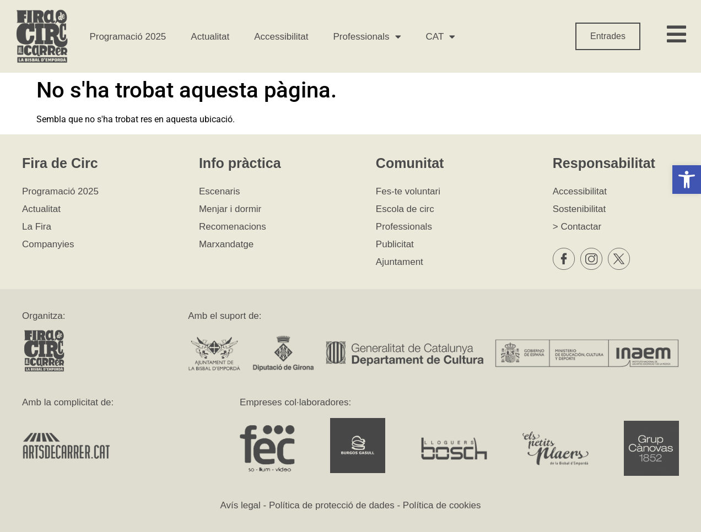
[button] (686, 179)
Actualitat (210, 36)
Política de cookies (442, 505)
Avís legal (240, 505)
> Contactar (577, 226)
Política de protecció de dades (332, 505)
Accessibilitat (281, 36)
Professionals (367, 36)
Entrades (607, 36)
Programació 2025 (127, 36)
